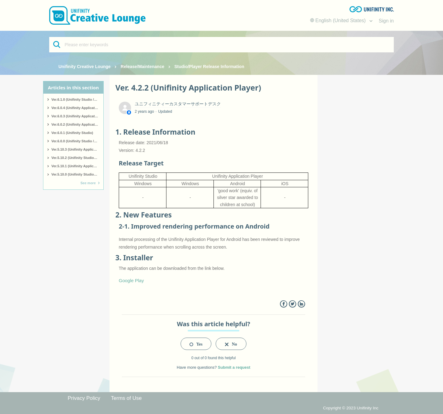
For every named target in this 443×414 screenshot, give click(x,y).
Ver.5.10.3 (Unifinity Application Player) (77, 149)
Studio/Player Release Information (209, 66)
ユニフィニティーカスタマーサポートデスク (178, 103)
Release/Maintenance (142, 66)
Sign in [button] (386, 20)
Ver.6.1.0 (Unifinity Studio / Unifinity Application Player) (77, 99)
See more (88, 183)
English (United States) (338, 20)
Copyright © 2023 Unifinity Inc (350, 408)
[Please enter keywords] (221, 44)
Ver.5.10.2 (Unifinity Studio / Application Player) (77, 158)
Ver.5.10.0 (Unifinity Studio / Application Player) (77, 174)
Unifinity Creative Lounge (84, 66)
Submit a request (234, 367)
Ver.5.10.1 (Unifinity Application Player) (77, 166)
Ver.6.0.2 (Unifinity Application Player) (77, 124)
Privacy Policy (84, 398)
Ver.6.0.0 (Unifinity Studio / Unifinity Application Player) (77, 141)
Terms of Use (126, 398)
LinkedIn (301, 304)
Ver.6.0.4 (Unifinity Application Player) (77, 108)
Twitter (292, 304)
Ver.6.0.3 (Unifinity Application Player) (77, 116)
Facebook (283, 304)
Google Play (131, 280)
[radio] (196, 344)
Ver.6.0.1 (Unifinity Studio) (72, 133)
